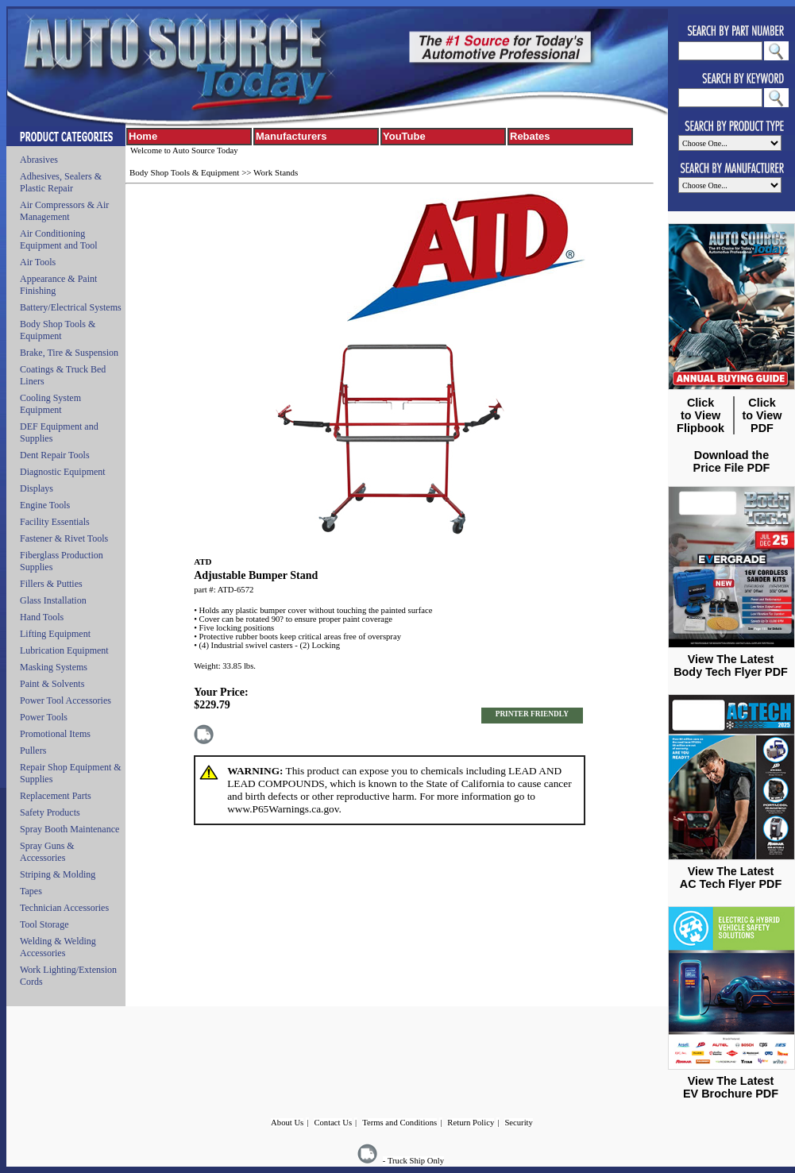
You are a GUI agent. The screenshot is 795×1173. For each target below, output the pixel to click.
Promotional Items (55, 733)
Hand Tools (42, 617)
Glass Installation (53, 600)
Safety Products (50, 812)
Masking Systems (53, 667)
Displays (36, 488)
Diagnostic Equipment (63, 471)
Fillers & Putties (51, 583)
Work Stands (275, 172)
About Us (287, 1122)
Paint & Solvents (52, 683)
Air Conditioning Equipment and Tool (59, 239)
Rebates (530, 136)
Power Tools (44, 717)
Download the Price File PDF (731, 461)
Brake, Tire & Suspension (69, 352)
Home (143, 136)
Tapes (31, 891)
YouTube (404, 136)
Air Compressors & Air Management (64, 210)
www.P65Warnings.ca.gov (282, 809)
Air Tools (38, 262)
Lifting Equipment (55, 633)
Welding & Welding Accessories (58, 947)
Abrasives (39, 159)
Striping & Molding (57, 874)
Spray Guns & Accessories (47, 851)
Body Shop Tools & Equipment (57, 329)
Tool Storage (44, 924)
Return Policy (470, 1122)
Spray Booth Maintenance (69, 829)
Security (518, 1122)
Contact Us (333, 1122)
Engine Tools (45, 505)
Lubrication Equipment (64, 650)
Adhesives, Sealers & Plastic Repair (61, 182)
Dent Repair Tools (55, 455)
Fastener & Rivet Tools (64, 538)
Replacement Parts (55, 795)
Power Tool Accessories (65, 700)
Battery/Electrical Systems (71, 307)
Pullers (33, 750)
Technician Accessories (64, 907)
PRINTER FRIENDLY (532, 714)
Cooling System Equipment (50, 403)
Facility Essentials (55, 521)
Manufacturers (291, 136)
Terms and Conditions (399, 1122)
